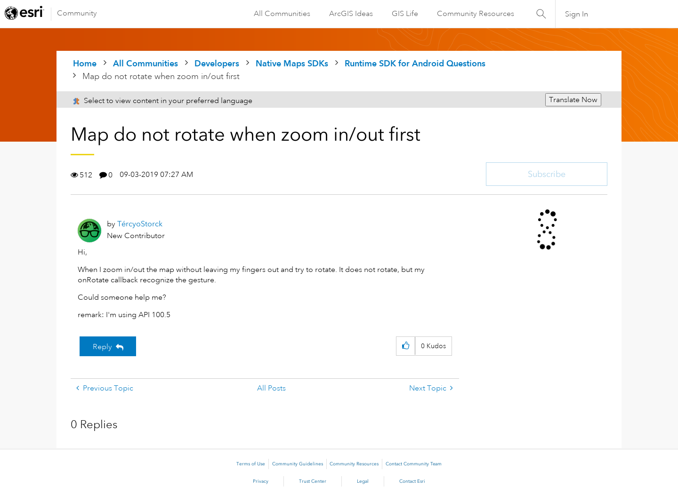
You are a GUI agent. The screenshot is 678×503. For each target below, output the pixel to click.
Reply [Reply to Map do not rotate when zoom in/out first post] (102, 346)
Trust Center (312, 481)
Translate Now (573, 99)
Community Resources (475, 13)
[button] (405, 346)
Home (85, 63)
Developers (216, 63)
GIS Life (405, 13)
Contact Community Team (414, 464)
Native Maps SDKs (292, 63)
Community (77, 13)
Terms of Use (250, 464)
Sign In (576, 14)
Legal (363, 481)
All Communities (282, 13)
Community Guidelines (297, 464)
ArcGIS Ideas (351, 13)
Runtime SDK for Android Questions (415, 63)
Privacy (260, 481)
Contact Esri (412, 481)
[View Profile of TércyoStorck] (139, 223)
